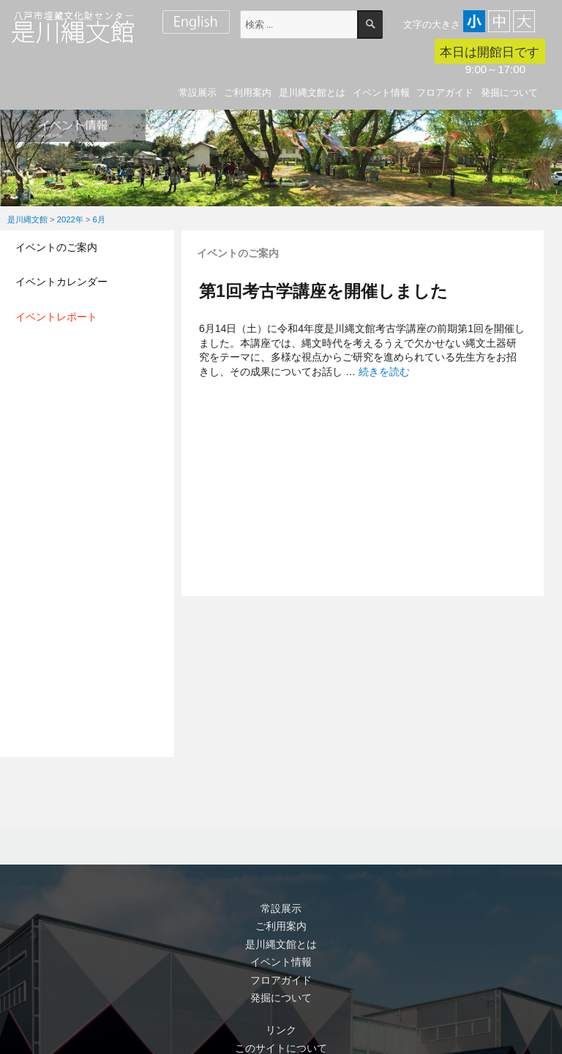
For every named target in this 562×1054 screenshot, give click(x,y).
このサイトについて (281, 1048)
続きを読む (384, 371)
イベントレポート (56, 317)
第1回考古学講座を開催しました (323, 291)
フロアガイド (444, 92)
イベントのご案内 (56, 247)
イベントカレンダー (61, 281)
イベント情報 (381, 92)
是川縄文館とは (312, 92)
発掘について (509, 92)
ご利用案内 (247, 92)
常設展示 (198, 92)
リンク (281, 1030)
